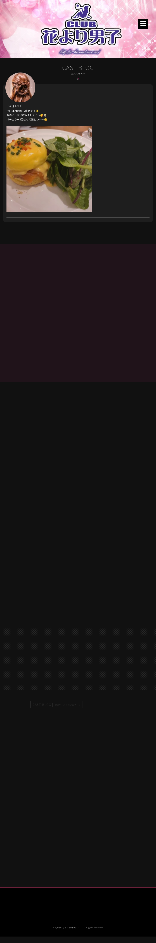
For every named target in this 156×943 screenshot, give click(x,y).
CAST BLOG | (55, 704)
